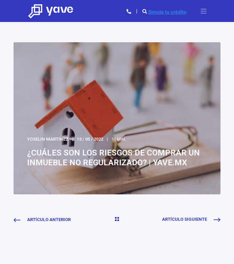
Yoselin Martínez (48, 139)
